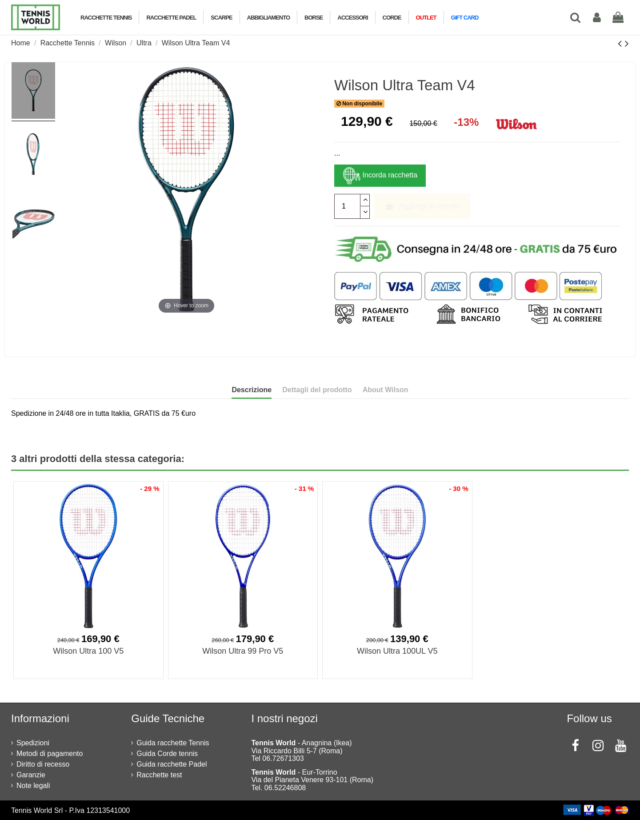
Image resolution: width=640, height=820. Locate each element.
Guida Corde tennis (167, 753)
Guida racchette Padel (171, 764)
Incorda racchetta (380, 176)
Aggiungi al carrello (422, 206)
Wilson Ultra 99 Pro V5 (242, 651)
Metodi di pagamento (49, 753)
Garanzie (30, 775)
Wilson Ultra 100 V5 (88, 651)
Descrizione (252, 390)
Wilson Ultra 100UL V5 (397, 651)
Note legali (33, 785)
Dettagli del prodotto (317, 390)
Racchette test (159, 775)
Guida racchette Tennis (172, 743)
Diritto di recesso (42, 764)
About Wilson (385, 390)
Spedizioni (32, 743)
